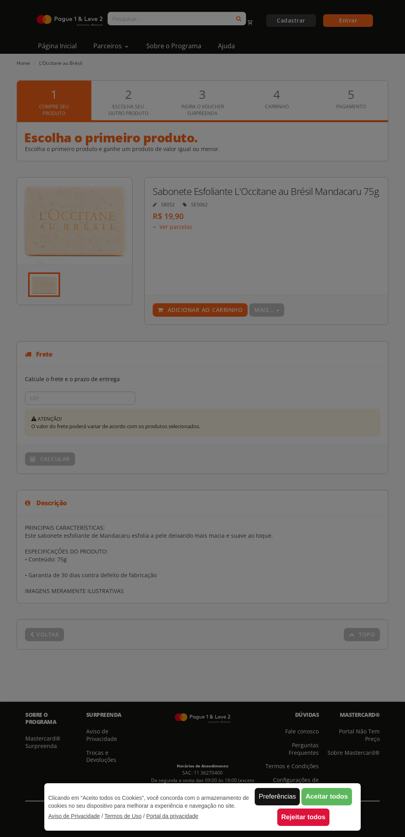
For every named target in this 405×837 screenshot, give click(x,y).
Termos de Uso (123, 816)
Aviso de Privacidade (74, 816)
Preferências (277, 796)
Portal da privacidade (172, 816)
